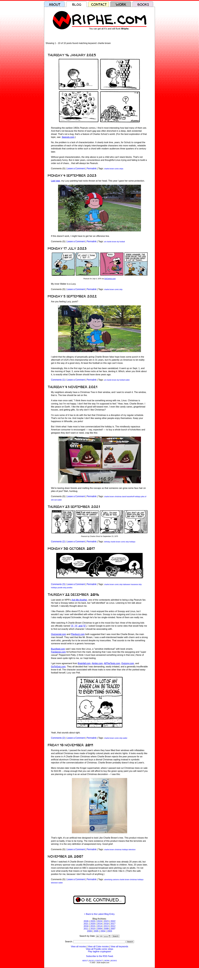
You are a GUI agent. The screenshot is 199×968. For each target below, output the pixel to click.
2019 (99, 924)
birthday (107, 542)
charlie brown (109, 169)
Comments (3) (58, 584)
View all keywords (119, 947)
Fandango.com (58, 652)
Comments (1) (58, 380)
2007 (112, 929)
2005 (96, 931)
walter (127, 380)
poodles (69, 588)
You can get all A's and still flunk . (109, 28)
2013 (106, 926)
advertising (108, 880)
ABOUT (85, 961)
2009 (99, 929)
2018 (106, 924)
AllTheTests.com (112, 663)
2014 (99, 926)
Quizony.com (127, 663)
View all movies (78, 947)
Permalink (91, 168)
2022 (112, 921)
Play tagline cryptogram (99, 952)
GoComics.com (110, 279)
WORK (106, 961)
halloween (126, 584)
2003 (109, 931)
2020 (92, 924)
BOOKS (114, 961)
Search (115, 936)
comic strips (119, 169)
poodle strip (61, 588)
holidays (137, 497)
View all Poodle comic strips (99, 949)
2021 (86, 924)
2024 (99, 921)
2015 (92, 926)
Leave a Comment (76, 168)
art (105, 242)
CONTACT (99, 961)
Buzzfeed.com (58, 649)
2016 (86, 926)
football (122, 242)
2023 (106, 921)
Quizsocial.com (58, 634)
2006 (89, 931)
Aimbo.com (97, 663)
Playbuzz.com (78, 634)
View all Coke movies (98, 947)
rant (55, 500)
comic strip (118, 289)
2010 (92, 929)
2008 (106, 929)
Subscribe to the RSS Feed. (99, 956)
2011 (86, 929)
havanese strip (136, 584)
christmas (118, 497)
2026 (86, 921)
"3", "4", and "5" (78, 626)
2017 (112, 924)
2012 (112, 926)
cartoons (116, 880)
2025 (92, 921)
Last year (55, 181)
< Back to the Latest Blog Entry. (99, 914)
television (132, 850)
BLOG (91, 961)
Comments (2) (58, 541)
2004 (102, 931)
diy (118, 242)
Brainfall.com (84, 663)
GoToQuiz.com (58, 666)
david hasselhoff (128, 497)
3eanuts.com (68, 137)
